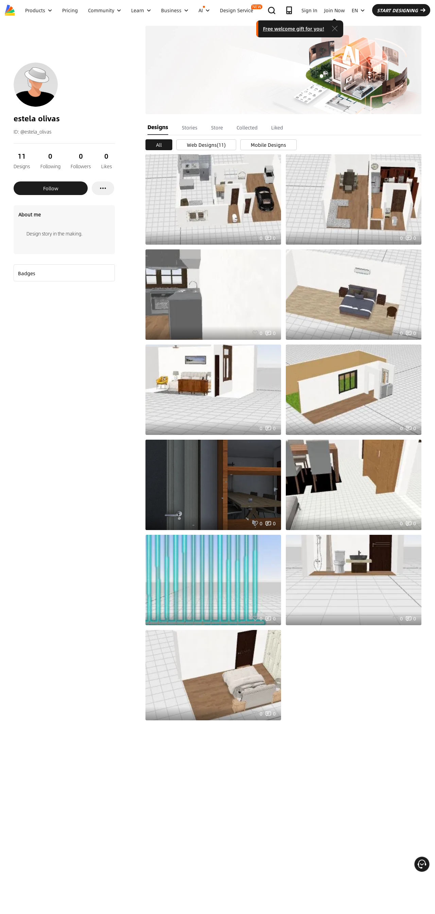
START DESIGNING (401, 10)
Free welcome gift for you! (293, 28)
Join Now (334, 10)
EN (358, 10)
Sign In (309, 10)
